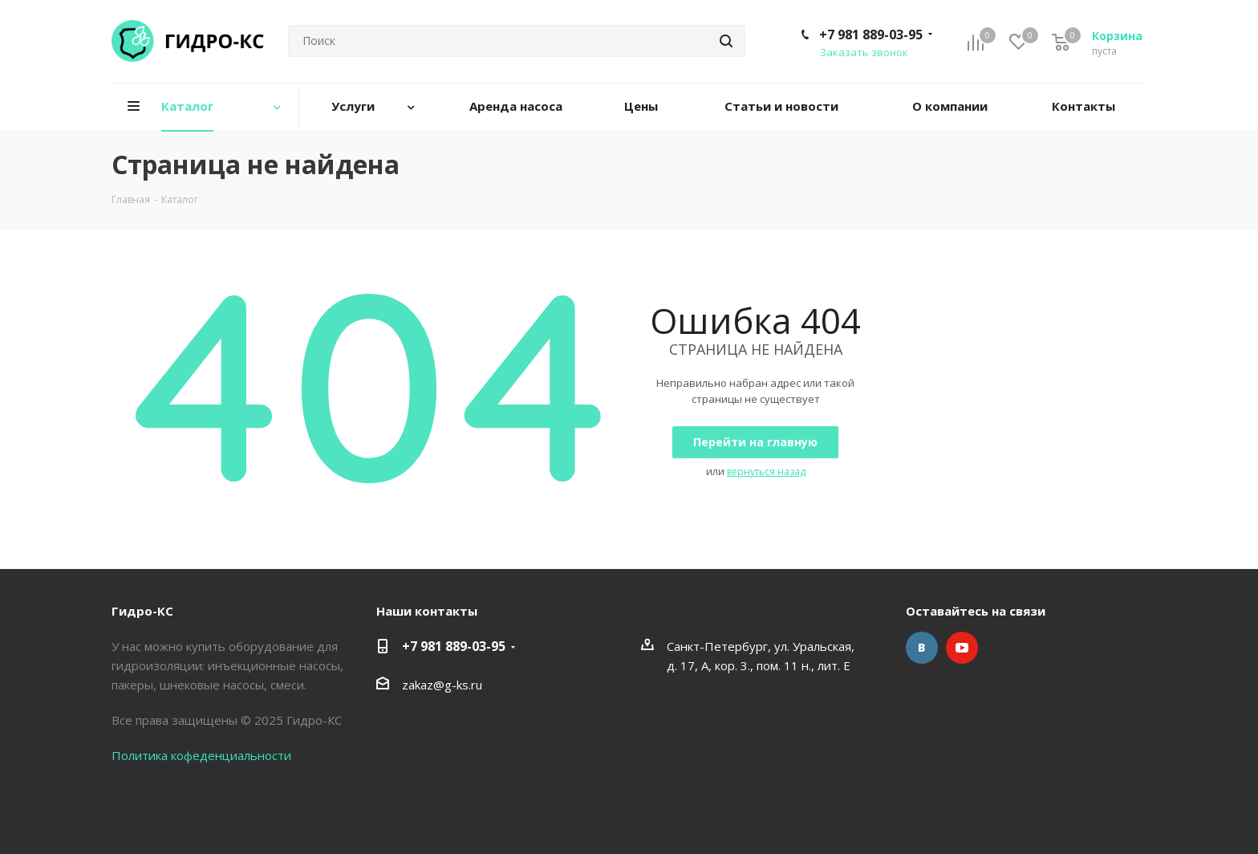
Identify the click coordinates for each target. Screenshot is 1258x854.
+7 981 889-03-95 (871, 34)
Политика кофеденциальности (201, 755)
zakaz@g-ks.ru (442, 685)
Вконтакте (922, 648)
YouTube (962, 648)
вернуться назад (766, 471)
